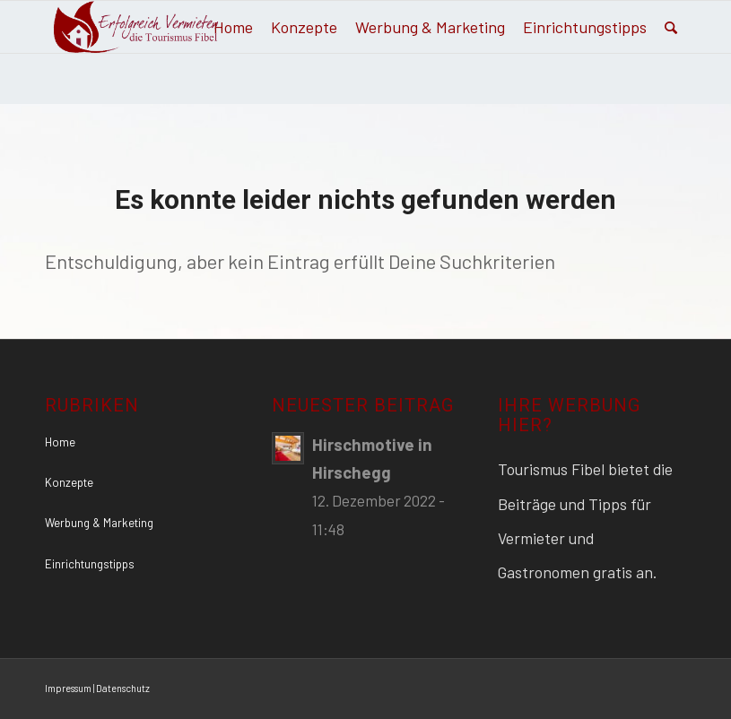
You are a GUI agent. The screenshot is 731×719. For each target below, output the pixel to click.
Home (60, 442)
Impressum (68, 688)
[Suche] (671, 27)
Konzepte (69, 482)
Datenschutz (123, 688)
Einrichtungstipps (90, 564)
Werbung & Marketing (99, 522)
